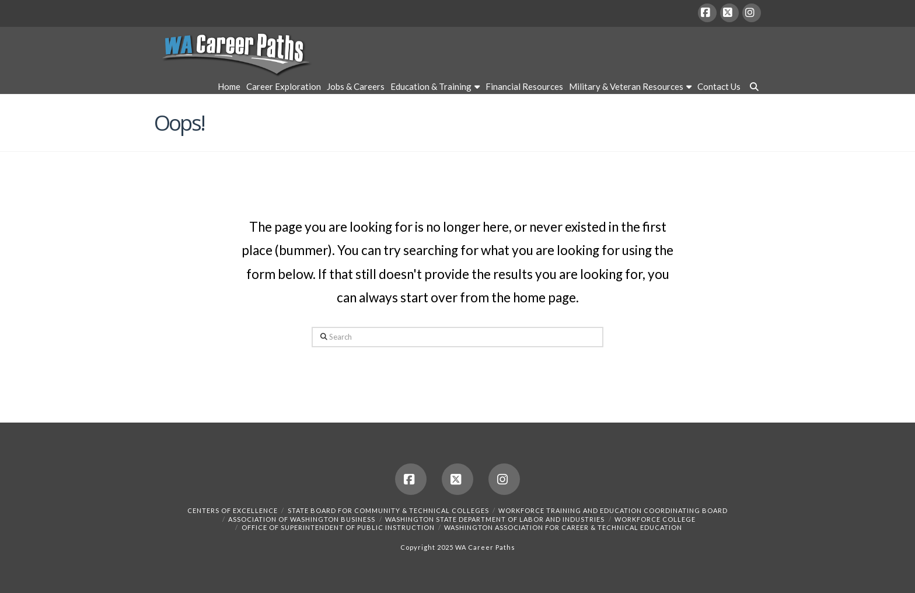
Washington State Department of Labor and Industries (495, 519)
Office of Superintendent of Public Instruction (338, 527)
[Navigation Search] (752, 88)
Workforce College (655, 519)
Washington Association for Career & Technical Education (563, 527)
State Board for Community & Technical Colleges (388, 510)
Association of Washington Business (301, 519)
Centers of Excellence (232, 510)
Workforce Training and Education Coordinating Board (613, 510)
